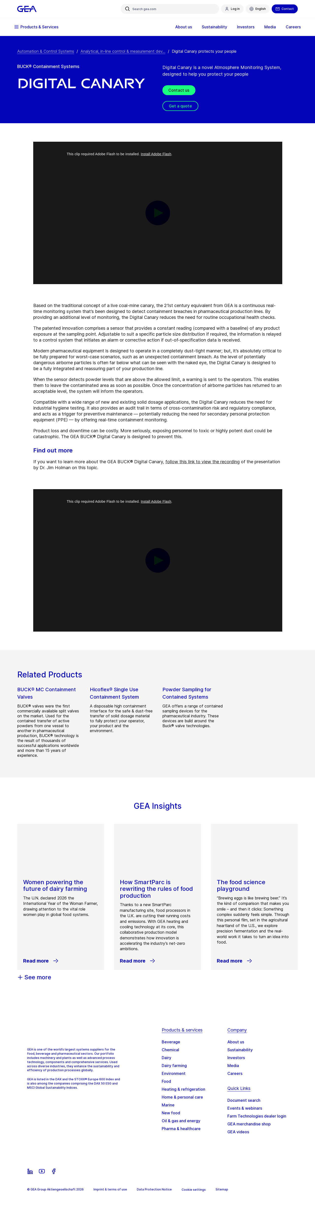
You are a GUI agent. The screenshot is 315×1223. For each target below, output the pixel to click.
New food (171, 1112)
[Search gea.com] (170, 9)
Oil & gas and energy (181, 1120)
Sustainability (211, 26)
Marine (168, 1104)
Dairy (166, 1057)
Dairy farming (174, 1065)
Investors (243, 26)
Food (166, 1081)
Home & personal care (182, 1097)
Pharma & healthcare (181, 1128)
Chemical (170, 1049)
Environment (174, 1073)
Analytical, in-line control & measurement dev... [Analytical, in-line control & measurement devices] (122, 51)
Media (267, 26)
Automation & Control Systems (45, 51)
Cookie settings (194, 1189)
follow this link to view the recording (202, 461)
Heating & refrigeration (183, 1089)
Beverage (171, 1041)
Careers (290, 26)
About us (180, 26)
